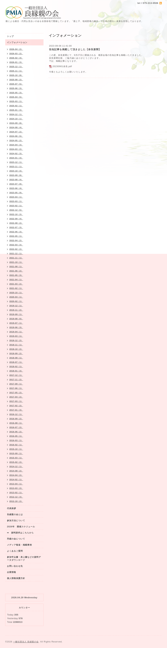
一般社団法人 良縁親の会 (26, 642)
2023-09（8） (16, 175)
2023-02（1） (16, 206)
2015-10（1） (16, 449)
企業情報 (11, 572)
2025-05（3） (16, 93)
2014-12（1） (16, 466)
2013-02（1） (16, 493)
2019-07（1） (16, 323)
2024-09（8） (16, 123)
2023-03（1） (16, 201)
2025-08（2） (16, 80)
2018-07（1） (16, 362)
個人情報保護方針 (16, 578)
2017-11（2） (16, 380)
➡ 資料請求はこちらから (20, 533)
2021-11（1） (16, 258)
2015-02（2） (16, 462)
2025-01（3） (16, 110)
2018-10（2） (16, 349)
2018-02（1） (16, 366)
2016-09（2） (16, 419)
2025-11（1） (16, 71)
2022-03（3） (16, 245)
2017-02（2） (16, 406)
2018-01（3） (16, 371)
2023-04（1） (16, 197)
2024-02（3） (16, 153)
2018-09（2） (16, 353)
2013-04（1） (16, 484)
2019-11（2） (16, 310)
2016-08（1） (16, 423)
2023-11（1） (16, 167)
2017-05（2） (16, 393)
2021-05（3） (16, 275)
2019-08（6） (16, 319)
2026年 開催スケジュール (21, 526)
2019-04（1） (16, 332)
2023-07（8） (16, 184)
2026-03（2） (16, 54)
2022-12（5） (16, 210)
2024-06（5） (16, 136)
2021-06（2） (16, 271)
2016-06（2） (16, 432)
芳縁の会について (16, 539)
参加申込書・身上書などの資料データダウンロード (24, 558)
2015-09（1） (16, 453)
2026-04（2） (16, 49)
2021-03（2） (16, 284)
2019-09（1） (16, 314)
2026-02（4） (16, 58)
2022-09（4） (16, 219)
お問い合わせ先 (15, 566)
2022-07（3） (16, 227)
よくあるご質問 (15, 551)
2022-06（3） (16, 232)
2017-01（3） (16, 410)
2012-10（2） (16, 501)
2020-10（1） (16, 293)
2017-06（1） (16, 388)
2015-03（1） (16, 458)
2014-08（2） (16, 471)
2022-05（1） (16, 236)
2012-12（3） (16, 497)
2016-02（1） (16, 445)
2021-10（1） (16, 262)
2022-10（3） (16, 214)
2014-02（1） (16, 479)
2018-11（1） (16, 345)
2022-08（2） (16, 223)
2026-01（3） (16, 62)
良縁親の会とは (15, 514)
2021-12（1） (16, 253)
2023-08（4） (16, 180)
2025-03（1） (16, 101)
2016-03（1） (16, 440)
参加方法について (16, 520)
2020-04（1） (16, 297)
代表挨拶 (11, 508)
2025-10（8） (16, 75)
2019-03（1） (16, 336)
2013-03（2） (16, 488)
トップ (10, 36)
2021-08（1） (16, 266)
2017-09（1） (16, 384)
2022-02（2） (16, 249)
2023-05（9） (16, 193)
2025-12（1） (16, 67)
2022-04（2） (16, 240)
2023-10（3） (16, 171)
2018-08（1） (16, 358)
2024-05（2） (16, 140)
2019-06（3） (16, 327)
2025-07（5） (16, 84)
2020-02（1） (16, 301)
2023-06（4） (16, 188)
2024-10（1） (16, 119)
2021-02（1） (16, 288)
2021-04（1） (16, 280)
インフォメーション (17, 42)
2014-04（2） (16, 475)
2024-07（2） (16, 132)
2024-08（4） (16, 127)
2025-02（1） (16, 106)
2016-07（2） (16, 427)
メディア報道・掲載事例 (19, 545)
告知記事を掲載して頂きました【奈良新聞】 (75, 49)
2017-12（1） (16, 375)
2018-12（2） (16, 340)
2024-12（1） (16, 114)
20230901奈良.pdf (62, 66)
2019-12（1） (16, 306)
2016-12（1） (16, 414)
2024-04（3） (16, 145)
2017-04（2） (16, 397)
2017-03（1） (16, 401)
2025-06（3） (16, 88)
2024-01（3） (16, 158)
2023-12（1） (16, 162)
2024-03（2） (16, 149)
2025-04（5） (16, 97)
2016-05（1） (16, 436)
